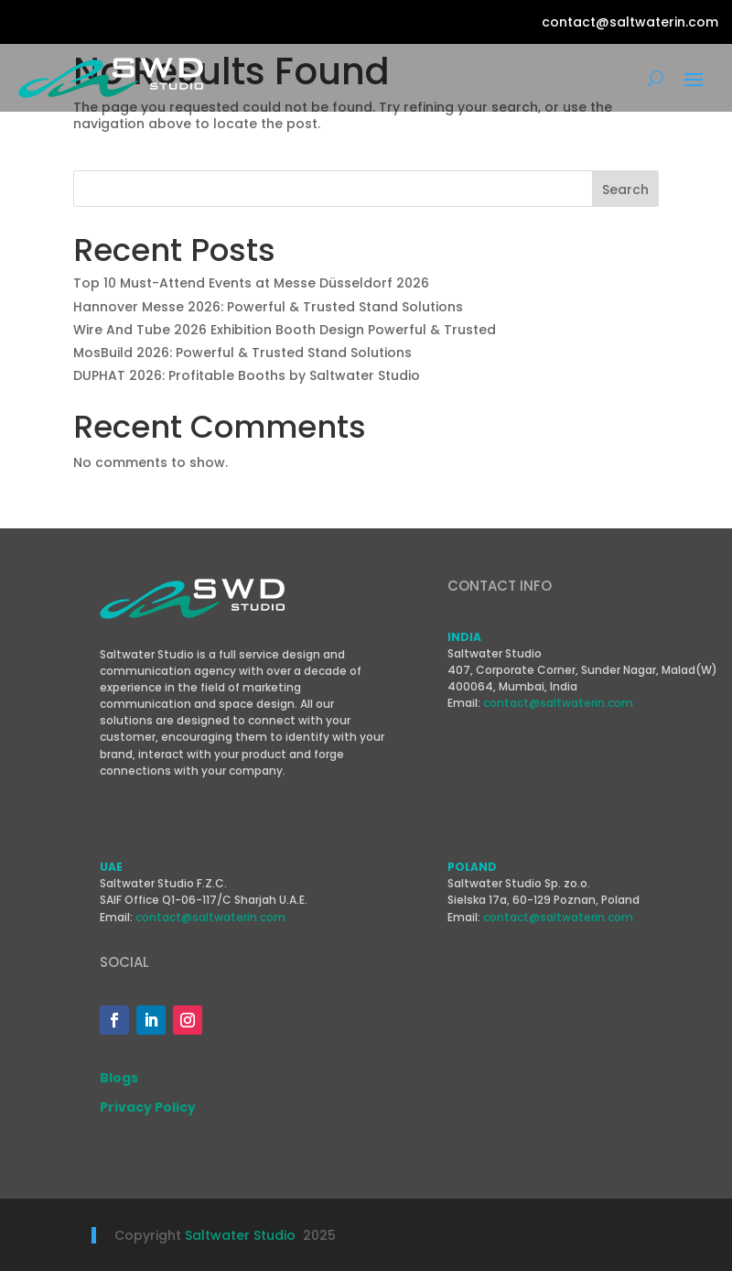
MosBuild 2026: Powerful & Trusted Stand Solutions (242, 352)
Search (625, 189)
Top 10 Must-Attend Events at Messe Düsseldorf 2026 (251, 283)
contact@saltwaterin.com (558, 703)
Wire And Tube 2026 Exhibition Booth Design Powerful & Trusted (284, 329)
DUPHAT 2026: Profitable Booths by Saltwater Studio (246, 375)
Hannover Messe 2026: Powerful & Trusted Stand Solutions (268, 307)
